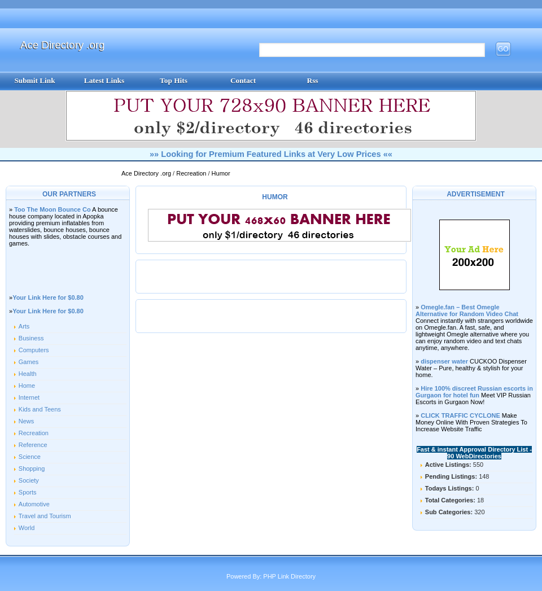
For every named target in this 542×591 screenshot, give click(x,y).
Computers (34, 350)
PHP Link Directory (289, 576)
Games (28, 361)
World (27, 527)
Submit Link (34, 80)
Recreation (192, 173)
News (26, 421)
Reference (33, 444)
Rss (312, 80)
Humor (221, 173)
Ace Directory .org (62, 45)
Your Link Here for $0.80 (48, 297)
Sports (28, 492)
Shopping (32, 468)
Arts (24, 326)
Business (31, 338)
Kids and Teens (40, 409)
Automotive (34, 504)
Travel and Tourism (45, 516)
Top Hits (173, 80)
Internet (29, 397)
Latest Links (104, 80)
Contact (243, 80)
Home (27, 385)
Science (30, 456)
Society (29, 480)
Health (28, 373)
